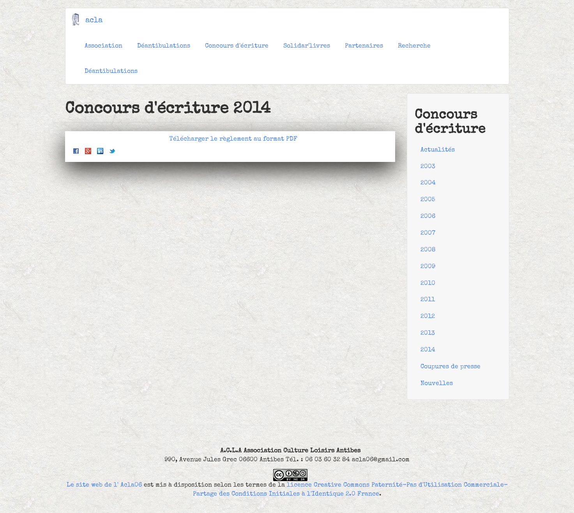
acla (93, 21)
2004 (428, 183)
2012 (427, 317)
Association (103, 46)
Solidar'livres (306, 46)
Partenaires (364, 46)
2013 (427, 333)
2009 (427, 267)
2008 (428, 250)
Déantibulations (163, 46)
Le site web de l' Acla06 (104, 485)
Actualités (437, 150)
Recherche (414, 46)
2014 (427, 350)
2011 (427, 300)
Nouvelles (436, 384)
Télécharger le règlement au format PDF (233, 139)
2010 (427, 284)
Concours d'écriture (236, 46)
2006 (427, 217)
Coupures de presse (450, 367)
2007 (427, 233)
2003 (427, 167)
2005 (427, 200)
